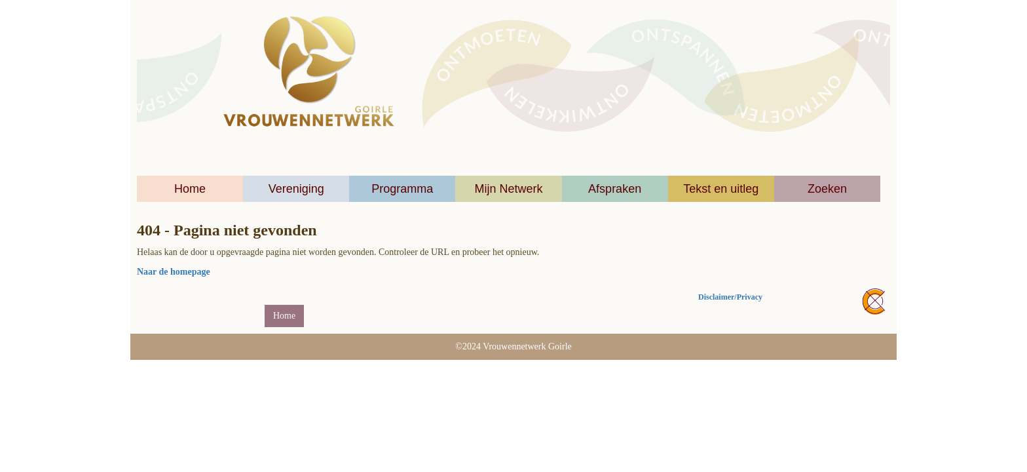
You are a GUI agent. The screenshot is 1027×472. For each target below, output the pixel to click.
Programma (402, 188)
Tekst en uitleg (720, 188)
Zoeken (827, 188)
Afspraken (614, 188)
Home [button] (284, 316)
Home (190, 188)
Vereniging (296, 188)
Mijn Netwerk (508, 188)
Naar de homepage (173, 272)
